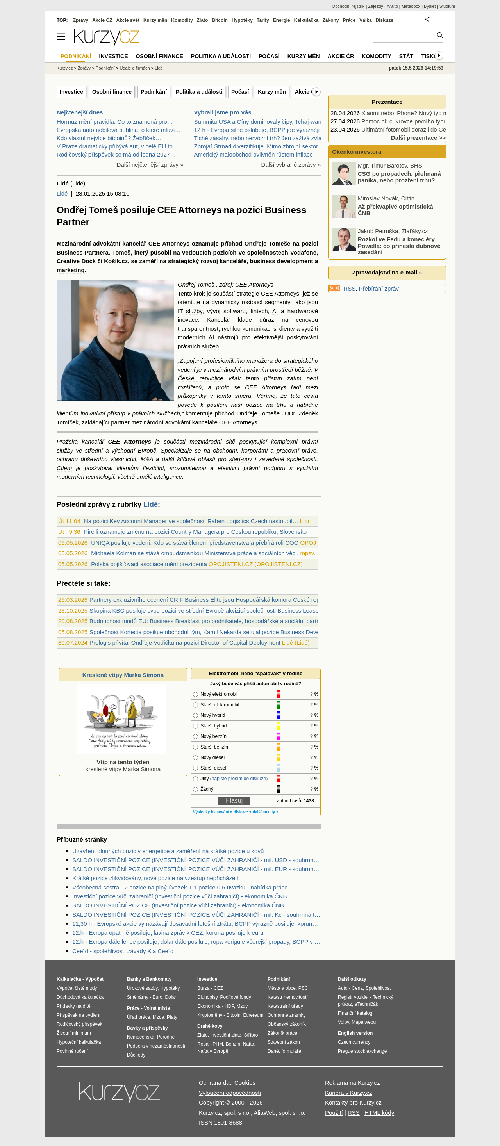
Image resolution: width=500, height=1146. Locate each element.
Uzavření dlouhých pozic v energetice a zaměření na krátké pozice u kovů (168, 851)
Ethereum (253, 1015)
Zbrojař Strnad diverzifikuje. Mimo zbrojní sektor (256, 146)
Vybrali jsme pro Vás (223, 112)
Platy (172, 1017)
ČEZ (218, 988)
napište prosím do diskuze (239, 778)
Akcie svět (127, 20)
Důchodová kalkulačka (80, 997)
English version (355, 1033)
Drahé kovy (210, 1026)
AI (275, 311)
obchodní (225, 450)
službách (168, 413)
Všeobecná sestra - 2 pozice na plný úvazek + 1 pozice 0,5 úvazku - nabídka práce (180, 887)
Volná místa (157, 1008)
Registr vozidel (353, 997)
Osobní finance (112, 92)
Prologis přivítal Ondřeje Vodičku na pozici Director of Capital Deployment (184, 642)
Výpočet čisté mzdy (77, 988)
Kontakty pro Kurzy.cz (353, 1102)
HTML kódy (379, 1112)
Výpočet (94, 979)
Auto (343, 988)
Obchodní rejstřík (348, 6)
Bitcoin (220, 20)
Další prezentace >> (418, 137)
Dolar (170, 997)
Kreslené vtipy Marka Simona (123, 675)
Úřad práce (138, 1017)
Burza (203, 988)
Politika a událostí (199, 92)
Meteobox (411, 6)
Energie (281, 20)
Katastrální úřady (285, 1006)
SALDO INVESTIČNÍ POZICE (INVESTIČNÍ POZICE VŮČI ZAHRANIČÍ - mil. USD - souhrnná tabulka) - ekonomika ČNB (196, 860)
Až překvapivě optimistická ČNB (395, 231)
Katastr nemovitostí (288, 997)
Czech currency (354, 1042)
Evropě (147, 450)
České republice (200, 378)
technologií (100, 476)
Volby (343, 1022)
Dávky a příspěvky (147, 1028)
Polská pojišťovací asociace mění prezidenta (149, 564)
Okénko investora (355, 151)
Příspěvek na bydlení (78, 1015)
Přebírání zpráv (379, 288)
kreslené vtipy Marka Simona (121, 762)
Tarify (263, 20)
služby (194, 311)
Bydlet (430, 6)
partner (120, 422)
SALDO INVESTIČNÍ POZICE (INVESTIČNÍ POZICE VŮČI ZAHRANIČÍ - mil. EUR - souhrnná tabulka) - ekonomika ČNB (196, 869)
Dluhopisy (207, 997)
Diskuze (384, 20)
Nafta (248, 1044)
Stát (406, 56)
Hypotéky (242, 20)
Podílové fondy (235, 997)
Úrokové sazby (142, 988)
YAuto (392, 6)
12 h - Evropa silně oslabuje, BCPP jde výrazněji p (259, 130)
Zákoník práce (282, 1033)
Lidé (62, 193)
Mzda (158, 1017)
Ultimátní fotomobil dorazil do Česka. (409, 129)
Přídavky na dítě (74, 1006)
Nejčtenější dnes (80, 112)
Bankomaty (158, 979)
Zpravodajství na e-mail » (387, 272)
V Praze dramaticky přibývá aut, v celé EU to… (118, 146)
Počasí (240, 92)
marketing (71, 270)
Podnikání (154, 92)
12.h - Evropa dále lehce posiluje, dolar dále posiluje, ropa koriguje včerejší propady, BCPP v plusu (196, 941)
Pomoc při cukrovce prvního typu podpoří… (417, 121)
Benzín (233, 1044)
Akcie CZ (102, 20)
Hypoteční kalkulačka (79, 1042)
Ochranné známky (286, 1015)
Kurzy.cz (65, 68)
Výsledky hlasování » (212, 812)
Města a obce (282, 988)
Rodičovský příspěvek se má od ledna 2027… (116, 154)
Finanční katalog (355, 1013)
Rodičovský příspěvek (79, 1024)
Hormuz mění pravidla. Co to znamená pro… (115, 121)
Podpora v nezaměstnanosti (156, 1046)
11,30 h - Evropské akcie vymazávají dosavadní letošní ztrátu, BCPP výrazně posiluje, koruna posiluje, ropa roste (196, 923)
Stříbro (251, 1035)
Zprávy (80, 20)
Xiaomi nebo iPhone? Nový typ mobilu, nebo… (421, 113)
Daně (273, 1051)
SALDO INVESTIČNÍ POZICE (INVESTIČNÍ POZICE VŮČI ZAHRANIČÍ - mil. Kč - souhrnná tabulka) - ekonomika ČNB (196, 914)
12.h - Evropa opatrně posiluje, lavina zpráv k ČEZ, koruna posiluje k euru (167, 932)
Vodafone (303, 252)
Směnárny (137, 997)
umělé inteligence (159, 476)
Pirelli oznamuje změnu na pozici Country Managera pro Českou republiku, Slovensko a (198, 531)
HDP (229, 1006)
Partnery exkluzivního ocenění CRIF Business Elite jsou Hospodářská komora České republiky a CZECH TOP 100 (237, 599)
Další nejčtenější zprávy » (150, 164)
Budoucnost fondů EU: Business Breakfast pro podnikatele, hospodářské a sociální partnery (208, 621)
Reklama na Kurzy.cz (352, 1082)
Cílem (64, 468)
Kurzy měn (272, 92)
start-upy (240, 459)
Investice (71, 92)
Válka (365, 20)
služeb (210, 346)
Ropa (203, 1044)
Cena (357, 988)
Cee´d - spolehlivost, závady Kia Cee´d (122, 951)
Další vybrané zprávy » (291, 164)
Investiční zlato (225, 1035)
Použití (334, 1112)
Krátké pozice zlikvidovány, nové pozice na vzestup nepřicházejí (155, 878)
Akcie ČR (307, 92)
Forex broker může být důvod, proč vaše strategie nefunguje (399, 166)
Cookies (244, 1082)
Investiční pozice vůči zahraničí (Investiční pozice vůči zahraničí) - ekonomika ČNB (179, 896)
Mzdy (242, 1006)
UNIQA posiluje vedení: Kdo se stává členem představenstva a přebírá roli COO (194, 542)
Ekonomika (208, 1006)
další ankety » (266, 812)
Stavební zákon (284, 1042)
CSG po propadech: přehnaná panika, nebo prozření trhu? (399, 198)
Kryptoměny (209, 1015)
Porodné (166, 1037)
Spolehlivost (378, 988)
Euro (157, 997)
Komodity (182, 20)
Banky (134, 979)
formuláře (291, 1051)
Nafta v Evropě (212, 1051)
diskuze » (242, 812)
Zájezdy (375, 6)
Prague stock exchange (362, 1051)
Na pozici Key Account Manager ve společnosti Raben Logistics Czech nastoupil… (191, 521)
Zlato (202, 20)
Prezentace (386, 101)
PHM (217, 1044)
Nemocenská (140, 1037)
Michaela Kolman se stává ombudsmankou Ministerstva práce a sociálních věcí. (194, 553)
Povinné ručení (72, 1051)
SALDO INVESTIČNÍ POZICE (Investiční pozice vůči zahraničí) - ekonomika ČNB (178, 905)
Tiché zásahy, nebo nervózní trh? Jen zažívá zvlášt (260, 138)
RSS (349, 288)
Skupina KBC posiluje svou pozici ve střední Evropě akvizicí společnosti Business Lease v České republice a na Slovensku (249, 610)
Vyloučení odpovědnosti (230, 1092)
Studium (447, 6)
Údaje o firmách (135, 68)
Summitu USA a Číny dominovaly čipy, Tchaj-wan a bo (264, 121)
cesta (311, 395)
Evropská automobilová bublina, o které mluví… (119, 130)
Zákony (330, 20)
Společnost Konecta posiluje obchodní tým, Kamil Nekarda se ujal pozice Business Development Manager (227, 632)
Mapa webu (364, 1022)
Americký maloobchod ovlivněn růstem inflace (253, 154)
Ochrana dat (215, 1082)
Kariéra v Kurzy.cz (348, 1092)
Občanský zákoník (287, 1024)
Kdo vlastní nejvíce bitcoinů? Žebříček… (109, 138)
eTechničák (366, 1004)
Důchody (136, 1055)
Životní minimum (74, 1033)
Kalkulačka (306, 20)
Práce (349, 20)
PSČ (303, 988)
